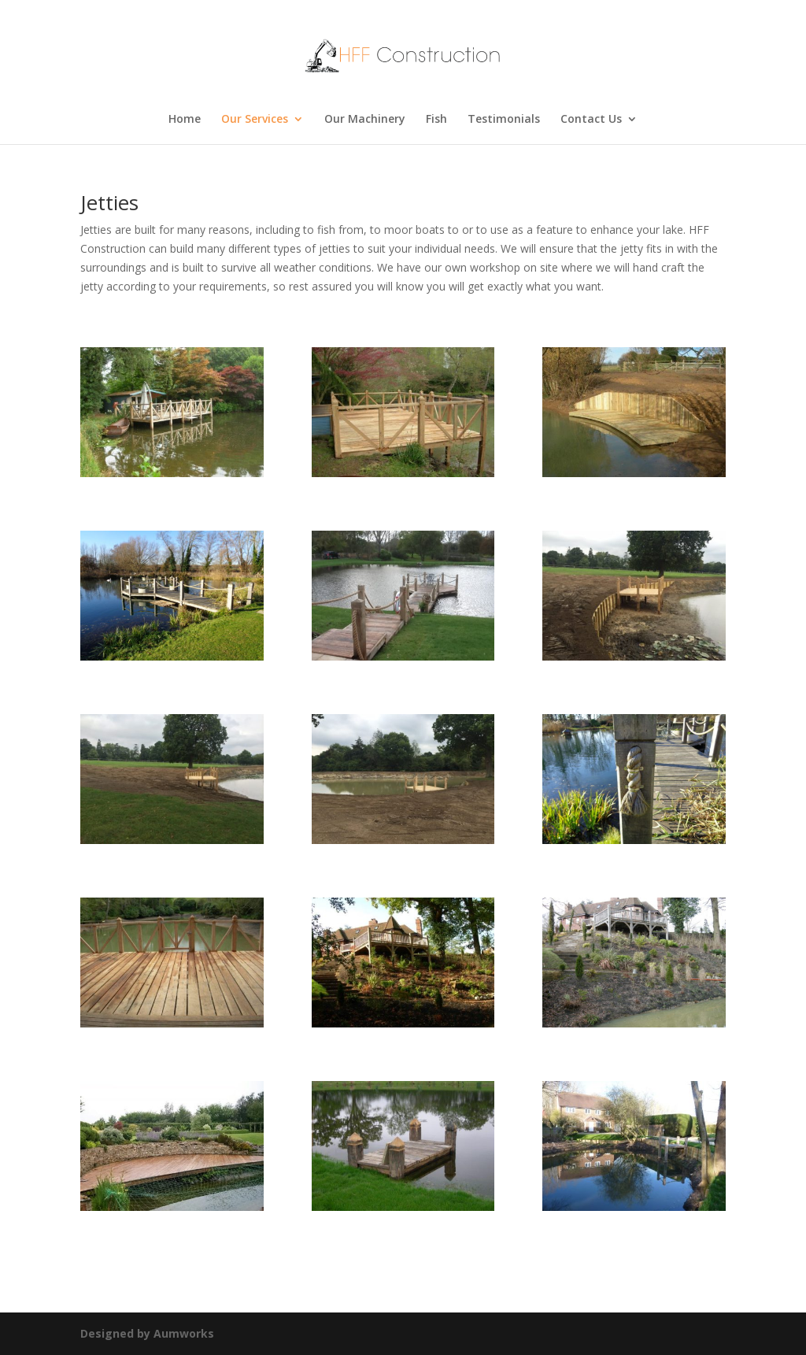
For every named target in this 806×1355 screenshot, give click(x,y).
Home (184, 119)
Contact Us (591, 119)
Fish (436, 119)
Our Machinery (364, 119)
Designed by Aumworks (147, 1333)
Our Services (254, 119)
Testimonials (504, 119)
